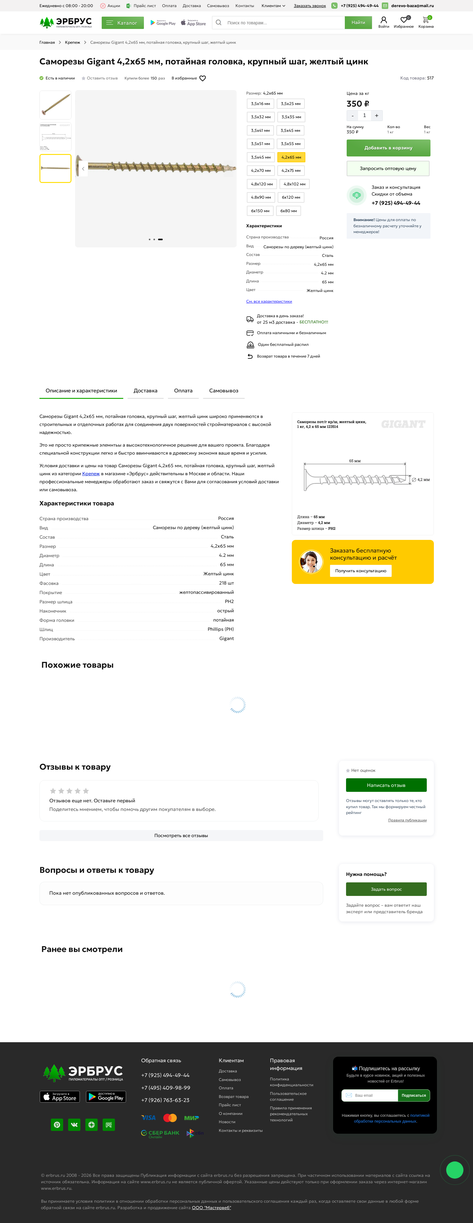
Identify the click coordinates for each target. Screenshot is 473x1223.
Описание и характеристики (81, 390)
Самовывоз (218, 5)
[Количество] (364, 115)
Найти (358, 22)
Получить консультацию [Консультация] (360, 570)
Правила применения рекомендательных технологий (291, 1114)
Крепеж (72, 42)
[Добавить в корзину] (388, 148)
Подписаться (414, 1095)
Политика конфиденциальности (291, 1082)
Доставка (192, 5)
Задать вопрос (386, 889)
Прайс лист (141, 6)
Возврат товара (234, 1096)
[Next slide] (228, 168)
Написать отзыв (386, 785)
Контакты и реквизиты (241, 1130)
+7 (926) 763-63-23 (165, 1100)
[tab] (150, 239)
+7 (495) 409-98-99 (165, 1087)
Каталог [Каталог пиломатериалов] (121, 23)
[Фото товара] (155, 169)
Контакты (244, 5)
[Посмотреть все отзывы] (181, 835)
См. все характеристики (269, 301)
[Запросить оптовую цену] (388, 168)
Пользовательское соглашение (288, 1096)
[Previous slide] (83, 168)
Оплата (169, 5)
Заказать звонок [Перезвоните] (310, 5)
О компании (231, 1113)
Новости (227, 1121)
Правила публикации (407, 820)
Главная (47, 42)
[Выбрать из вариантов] (260, 104)
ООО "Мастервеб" (211, 1207)
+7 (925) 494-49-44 (360, 5)
